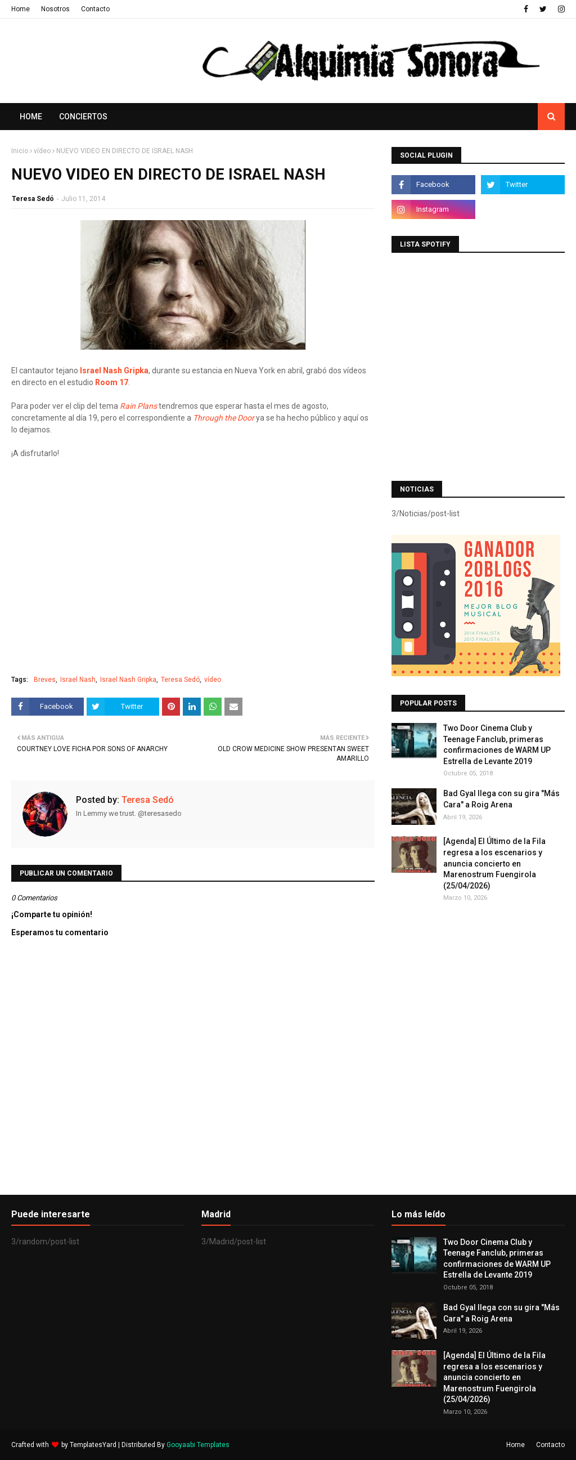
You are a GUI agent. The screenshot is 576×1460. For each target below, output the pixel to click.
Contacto (95, 9)
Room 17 (111, 382)
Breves (45, 680)
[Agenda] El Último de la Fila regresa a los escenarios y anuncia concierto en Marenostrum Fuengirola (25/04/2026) (494, 863)
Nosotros (55, 9)
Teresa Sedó (33, 199)
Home (20, 9)
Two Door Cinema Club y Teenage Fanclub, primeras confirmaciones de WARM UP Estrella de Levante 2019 (497, 745)
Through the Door (223, 417)
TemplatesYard (93, 1445)
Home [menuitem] (31, 116)
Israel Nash (78, 680)
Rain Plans (138, 405)
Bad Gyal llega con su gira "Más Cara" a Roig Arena (501, 799)
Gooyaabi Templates (198, 1445)
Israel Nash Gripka (114, 370)
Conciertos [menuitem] (83, 116)
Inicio (19, 151)
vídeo (42, 151)
